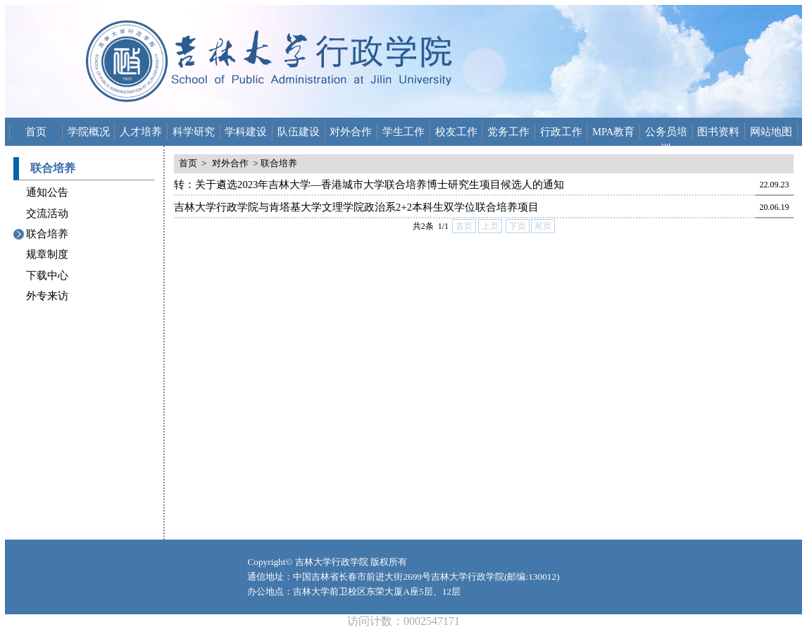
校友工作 (456, 131)
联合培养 (47, 234)
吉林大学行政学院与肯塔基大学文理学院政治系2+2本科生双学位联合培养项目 (356, 207)
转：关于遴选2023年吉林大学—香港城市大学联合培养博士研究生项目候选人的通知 (369, 184)
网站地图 (771, 131)
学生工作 (403, 131)
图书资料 (718, 131)
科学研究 (194, 131)
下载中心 (47, 275)
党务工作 (508, 131)
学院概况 (89, 131)
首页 (35, 131)
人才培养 (141, 131)
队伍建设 (298, 131)
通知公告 (47, 192)
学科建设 (246, 131)
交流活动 (47, 213)
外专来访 (47, 296)
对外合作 (351, 131)
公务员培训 (666, 133)
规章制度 (47, 254)
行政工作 (561, 131)
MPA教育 (613, 131)
